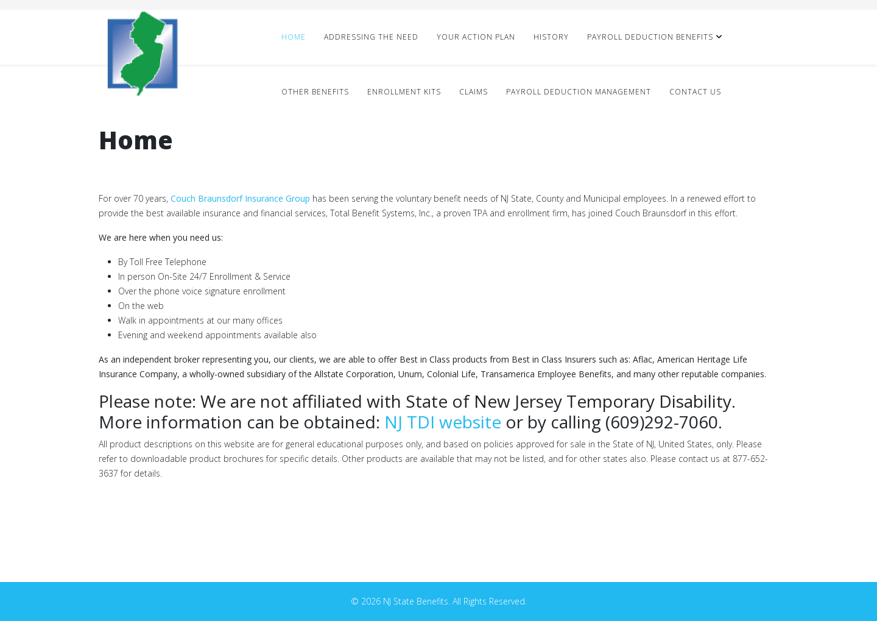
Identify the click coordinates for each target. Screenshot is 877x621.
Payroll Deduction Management (578, 92)
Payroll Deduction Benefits (650, 37)
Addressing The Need (371, 37)
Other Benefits (315, 92)
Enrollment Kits (404, 92)
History (551, 37)
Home (293, 37)
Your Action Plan (476, 37)
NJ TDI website (442, 421)
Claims (473, 92)
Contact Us (695, 92)
